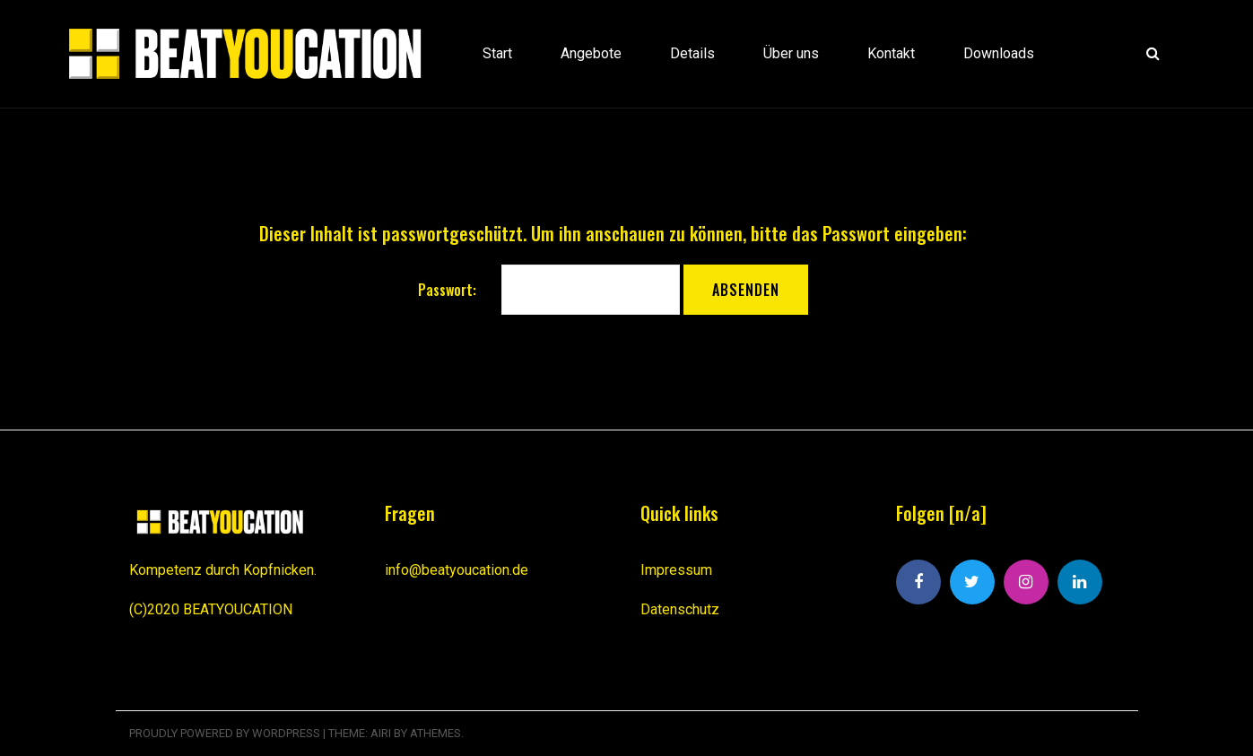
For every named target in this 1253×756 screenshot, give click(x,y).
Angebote (591, 53)
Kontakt (891, 53)
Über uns (791, 53)
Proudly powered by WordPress (224, 733)
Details (692, 53)
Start (497, 53)
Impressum (676, 569)
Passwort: (549, 290)
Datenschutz (679, 609)
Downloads (998, 53)
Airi (380, 733)
